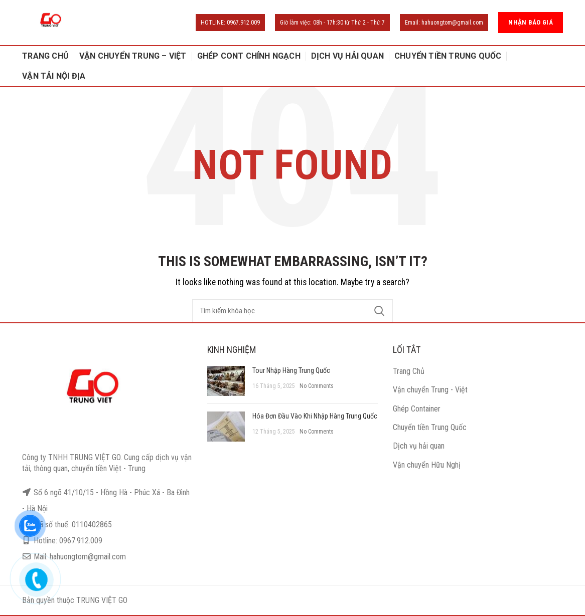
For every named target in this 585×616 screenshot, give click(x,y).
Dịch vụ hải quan (419, 446)
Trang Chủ (408, 371)
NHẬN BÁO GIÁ (530, 22)
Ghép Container (417, 409)
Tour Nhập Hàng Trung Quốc (291, 370)
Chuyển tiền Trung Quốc (430, 427)
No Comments (317, 385)
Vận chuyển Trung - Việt (430, 389)
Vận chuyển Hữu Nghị (427, 465)
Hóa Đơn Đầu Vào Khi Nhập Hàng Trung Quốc (314, 416)
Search (379, 310)
